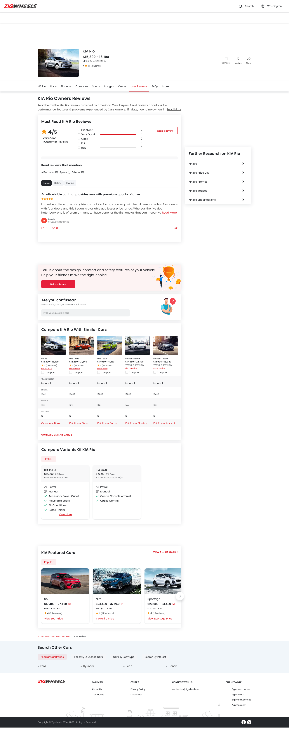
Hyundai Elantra (132, 358)
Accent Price (159, 368)
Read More (174, 109)
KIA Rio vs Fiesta (79, 423)
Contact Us (98, 694)
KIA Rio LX (50, 470)
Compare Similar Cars (55, 434)
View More (65, 514)
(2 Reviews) (80, 365)
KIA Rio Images (198, 191)
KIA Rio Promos (198, 182)
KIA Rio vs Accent (164, 423)
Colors (122, 86)
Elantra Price (131, 368)
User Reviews (139, 86)
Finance (66, 86)
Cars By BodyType (123, 657)
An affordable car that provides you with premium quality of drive (90, 194)
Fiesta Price (74, 368)
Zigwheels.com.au (241, 689)
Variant (238, 60)
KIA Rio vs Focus (107, 423)
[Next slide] (180, 596)
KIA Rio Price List (199, 173)
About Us (97, 689)
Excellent (87, 129)
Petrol (48, 459)
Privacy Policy (137, 689)
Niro (99, 599)
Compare (226, 62)
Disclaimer (136, 694)
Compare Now (50, 423)
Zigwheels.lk (238, 694)
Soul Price (57, 618)
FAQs (155, 86)
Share (248, 60)
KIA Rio (42, 86)
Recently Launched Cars (88, 657)
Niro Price (108, 618)
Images (109, 86)
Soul (47, 599)
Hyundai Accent (160, 358)
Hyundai (88, 666)
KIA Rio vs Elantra (136, 423)
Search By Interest (155, 657)
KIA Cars (170, 552)
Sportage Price (163, 618)
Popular (48, 562)
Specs (96, 86)
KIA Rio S (101, 470)
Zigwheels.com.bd (241, 699)
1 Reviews (95, 66)
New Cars (49, 636)
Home (40, 636)
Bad (83, 147)
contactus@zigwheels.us (185, 689)
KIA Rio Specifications (202, 200)
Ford (43, 666)
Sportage (153, 599)
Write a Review (165, 130)
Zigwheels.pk (239, 705)
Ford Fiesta (74, 358)
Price (53, 86)
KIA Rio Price (46, 368)
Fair (83, 143)
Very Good (88, 134)
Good (84, 138)
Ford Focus (102, 358)
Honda (173, 666)
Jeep (129, 666)
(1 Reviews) (51, 365)
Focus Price (102, 368)
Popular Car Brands (52, 657)
